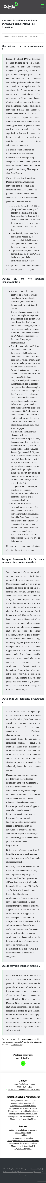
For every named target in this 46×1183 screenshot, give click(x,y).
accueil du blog (17, 1045)
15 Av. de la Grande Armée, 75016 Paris (24, 1090)
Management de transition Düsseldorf (23, 1116)
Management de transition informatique (23, 1141)
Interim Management (23, 1133)
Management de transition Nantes (23, 1106)
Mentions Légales (36, 1169)
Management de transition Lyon (23, 1100)
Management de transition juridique (23, 1143)
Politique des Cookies (10, 1172)
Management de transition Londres (23, 1114)
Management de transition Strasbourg (23, 1111)
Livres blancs (23, 1135)
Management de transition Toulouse (23, 1108)
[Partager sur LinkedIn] (23, 1063)
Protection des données (25, 1172)
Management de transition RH (23, 1146)
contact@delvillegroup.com (24, 1084)
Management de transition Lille (23, 1103)
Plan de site (37, 1172)
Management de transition (23, 1138)
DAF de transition (32, 59)
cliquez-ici (38, 1042)
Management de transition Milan (23, 1119)
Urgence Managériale (23, 1149)
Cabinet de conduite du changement (23, 1130)
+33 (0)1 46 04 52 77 (24, 1087)
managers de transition (32, 1039)
